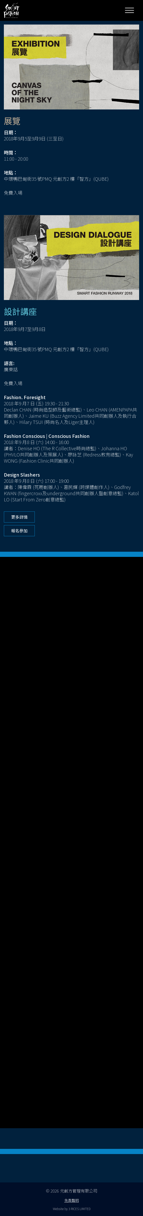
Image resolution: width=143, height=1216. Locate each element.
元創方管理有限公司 (78, 1191)
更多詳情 (19, 517)
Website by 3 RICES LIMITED (71, 1208)
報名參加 (19, 530)
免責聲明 (71, 1200)
